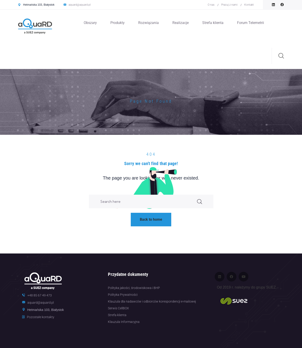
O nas (211, 4)
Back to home (151, 219)
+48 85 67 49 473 (39, 295)
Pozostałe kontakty (40, 317)
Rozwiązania (148, 23)
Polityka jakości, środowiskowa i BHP (134, 288)
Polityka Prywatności (123, 294)
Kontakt (249, 4)
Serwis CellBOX (118, 308)
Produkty (117, 23)
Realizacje (180, 23)
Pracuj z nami (229, 4)
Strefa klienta (213, 23)
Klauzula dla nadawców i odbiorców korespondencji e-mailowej (152, 301)
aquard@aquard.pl (80, 4)
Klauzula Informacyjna (124, 322)
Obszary (90, 23)
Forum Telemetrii (250, 23)
